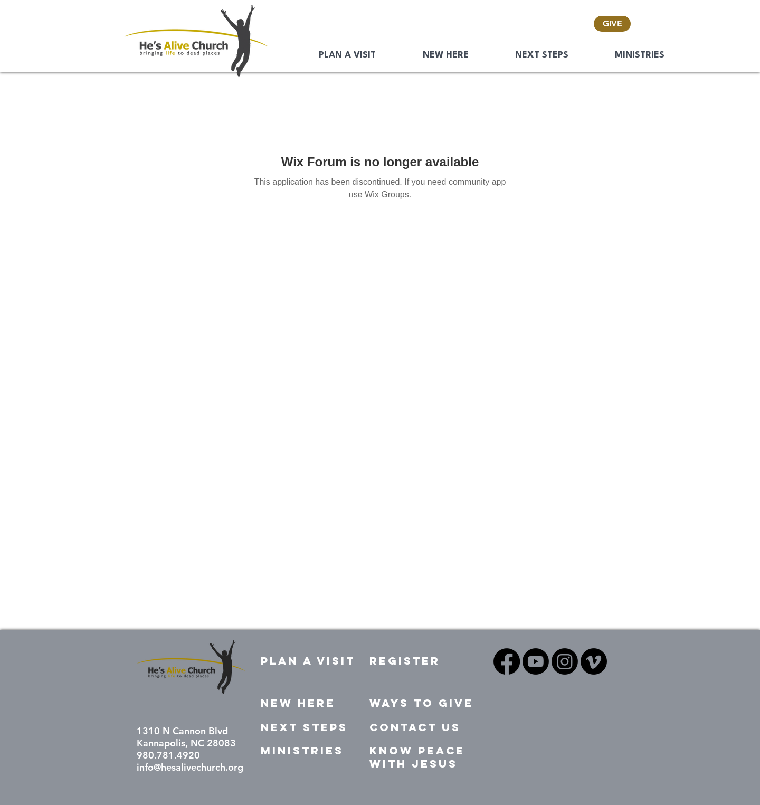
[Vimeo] (594, 661)
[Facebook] (506, 661)
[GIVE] (612, 24)
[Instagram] (565, 661)
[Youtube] (535, 661)
